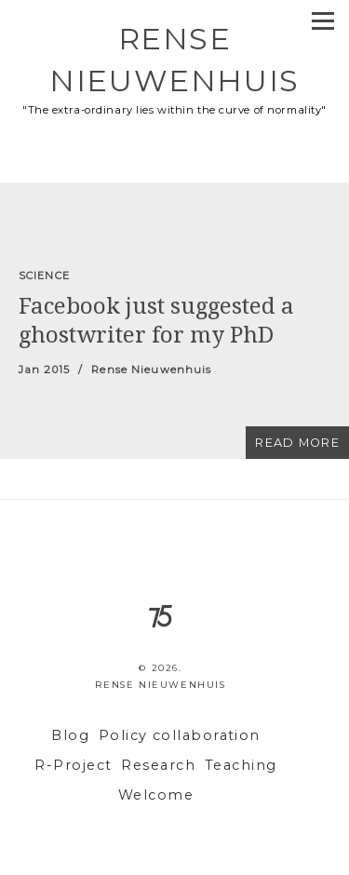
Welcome (156, 795)
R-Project (73, 765)
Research (158, 765)
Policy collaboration (180, 735)
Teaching (241, 765)
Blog (70, 735)
